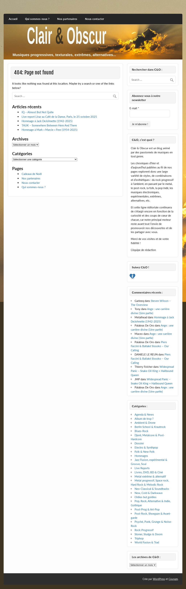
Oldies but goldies (145, 497)
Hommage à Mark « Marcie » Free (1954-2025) (49, 129)
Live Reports (142, 468)
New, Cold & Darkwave (149, 492)
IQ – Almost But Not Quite (38, 112)
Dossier (139, 443)
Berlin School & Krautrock (150, 426)
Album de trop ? (144, 418)
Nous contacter (94, 18)
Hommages (141, 455)
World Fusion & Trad (147, 542)
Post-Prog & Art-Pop (147, 509)
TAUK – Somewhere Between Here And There (49, 125)
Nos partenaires (67, 18)
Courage (173, 578)
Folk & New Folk (145, 451)
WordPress (159, 578)
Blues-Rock (141, 431)
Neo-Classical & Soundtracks (152, 488)
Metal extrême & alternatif (150, 476)
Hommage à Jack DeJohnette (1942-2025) (47, 121)
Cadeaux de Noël (32, 173)
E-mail (134, 108)
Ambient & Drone (145, 422)
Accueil (13, 18)
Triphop (139, 538)
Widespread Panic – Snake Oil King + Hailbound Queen (152, 371)
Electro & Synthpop (146, 447)
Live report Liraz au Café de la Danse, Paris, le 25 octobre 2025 (59, 116)
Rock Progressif (144, 530)
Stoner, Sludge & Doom (148, 534)
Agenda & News (144, 414)
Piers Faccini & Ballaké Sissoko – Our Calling (150, 346)
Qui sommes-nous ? (37, 18)
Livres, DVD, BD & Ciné (149, 472)
